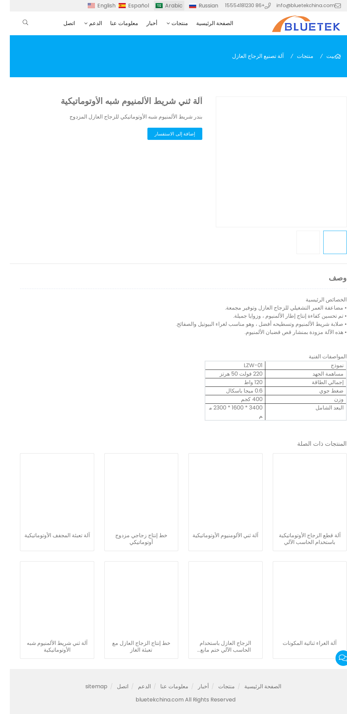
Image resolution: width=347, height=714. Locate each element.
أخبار (142, 23)
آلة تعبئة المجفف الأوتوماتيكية (47, 535)
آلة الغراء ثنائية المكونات (300, 643)
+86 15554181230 (235, 5)
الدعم (85, 23)
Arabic (164, 5)
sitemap (87, 686)
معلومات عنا (114, 23)
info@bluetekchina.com (296, 5)
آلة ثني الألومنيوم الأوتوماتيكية (215, 535)
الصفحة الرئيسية (204, 23)
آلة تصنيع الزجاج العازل (248, 56)
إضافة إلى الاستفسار (165, 133)
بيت (321, 56)
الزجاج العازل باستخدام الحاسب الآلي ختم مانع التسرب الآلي (215, 646)
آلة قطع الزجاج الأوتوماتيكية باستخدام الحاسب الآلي (300, 539)
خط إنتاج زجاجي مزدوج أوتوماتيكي (131, 539)
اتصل (59, 23)
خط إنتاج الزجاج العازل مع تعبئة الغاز (131, 646)
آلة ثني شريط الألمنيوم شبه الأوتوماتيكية (47, 646)
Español (128, 5)
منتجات (170, 23)
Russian (198, 5)
